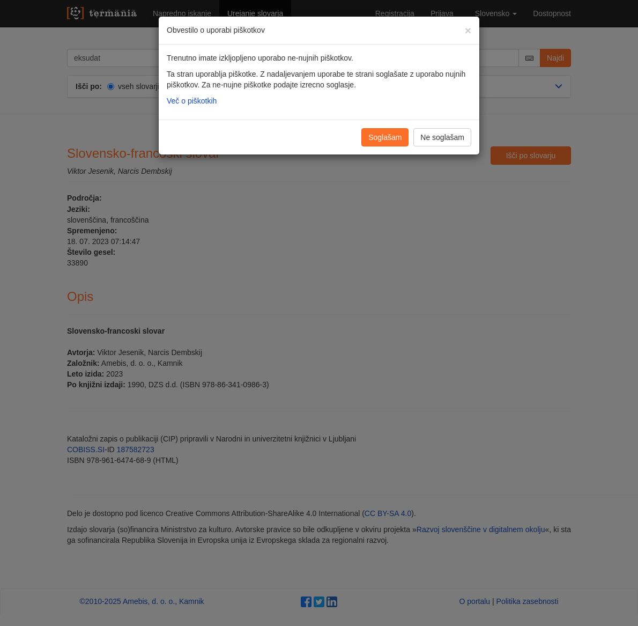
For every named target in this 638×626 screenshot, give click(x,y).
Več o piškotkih (192, 101)
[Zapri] (468, 30)
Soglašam (385, 137)
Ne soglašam (442, 137)
